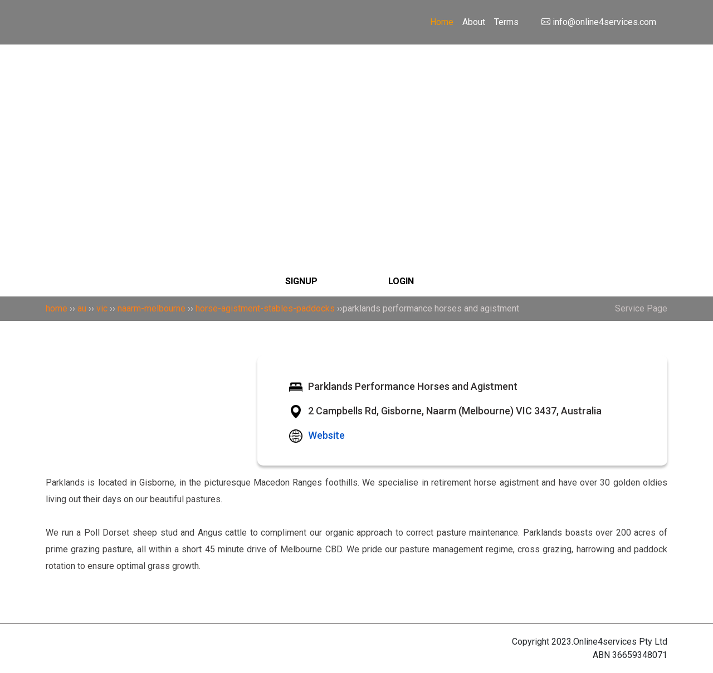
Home (441, 22)
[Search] (356, 97)
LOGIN (401, 281)
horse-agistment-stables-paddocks (265, 308)
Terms (506, 22)
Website (326, 435)
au (81, 308)
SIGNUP (301, 281)
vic (102, 308)
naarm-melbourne (151, 308)
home (56, 308)
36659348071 (639, 655)
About (473, 22)
